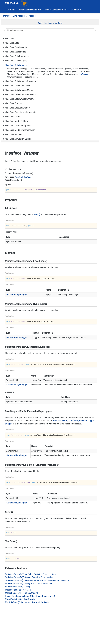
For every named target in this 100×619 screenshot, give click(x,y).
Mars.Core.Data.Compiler (16, 47)
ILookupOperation (54, 71)
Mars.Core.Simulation (14, 134)
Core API (11, 9)
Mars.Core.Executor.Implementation (21, 112)
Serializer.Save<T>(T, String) (17, 586)
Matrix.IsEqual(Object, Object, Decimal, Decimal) (27, 602)
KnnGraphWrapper (14, 77)
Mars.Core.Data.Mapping (16, 60)
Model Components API (56, 9)
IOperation (85, 71)
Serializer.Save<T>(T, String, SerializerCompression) (28, 583)
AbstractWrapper (38, 69)
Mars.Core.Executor (14, 103)
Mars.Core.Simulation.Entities (18, 139)
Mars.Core (9, 38)
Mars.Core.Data (12, 43)
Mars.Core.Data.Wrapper (14, 16)
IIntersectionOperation (36, 71)
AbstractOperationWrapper (18, 69)
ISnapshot (36, 74)
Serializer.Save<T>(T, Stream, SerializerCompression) (29, 577)
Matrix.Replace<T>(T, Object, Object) (21, 593)
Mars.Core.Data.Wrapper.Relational (20, 94)
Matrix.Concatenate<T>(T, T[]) (18, 590)
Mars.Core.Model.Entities (16, 121)
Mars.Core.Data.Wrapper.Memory (20, 90)
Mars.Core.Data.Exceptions (17, 56)
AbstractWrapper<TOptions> (59, 69)
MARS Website (12, 3)
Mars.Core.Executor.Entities (17, 108)
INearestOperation (71, 71)
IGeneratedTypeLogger (16, 337)
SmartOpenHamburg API (30, 9)
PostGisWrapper (30, 77)
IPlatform (11, 74)
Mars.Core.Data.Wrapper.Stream (19, 99)
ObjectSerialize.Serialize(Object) (20, 599)
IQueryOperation (23, 74)
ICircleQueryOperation (16, 71)
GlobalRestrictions (80, 69)
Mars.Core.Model (12, 116)
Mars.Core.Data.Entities (15, 52)
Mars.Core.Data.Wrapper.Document (20, 81)
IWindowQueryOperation (53, 74)
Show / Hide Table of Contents (50, 23)
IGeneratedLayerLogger (16, 294)
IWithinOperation (72, 74)
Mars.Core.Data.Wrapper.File (17, 85)
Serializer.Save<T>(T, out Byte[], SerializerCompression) (30, 574)
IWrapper (32, 16)
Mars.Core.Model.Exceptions (18, 125)
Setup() (37, 214)
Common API (77, 9)
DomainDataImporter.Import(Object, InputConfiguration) (30, 596)
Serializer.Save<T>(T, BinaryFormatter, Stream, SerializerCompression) (37, 580)
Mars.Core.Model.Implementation (20, 130)
